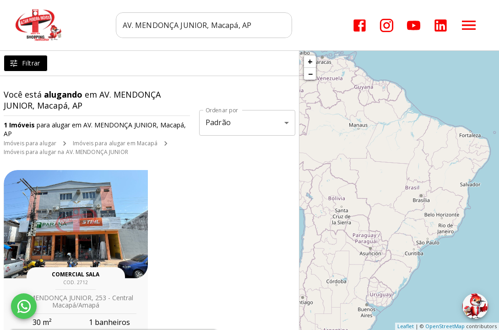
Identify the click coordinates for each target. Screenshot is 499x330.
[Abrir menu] (468, 25)
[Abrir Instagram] (387, 25)
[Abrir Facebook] (360, 25)
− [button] (310, 73)
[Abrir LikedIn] (441, 25)
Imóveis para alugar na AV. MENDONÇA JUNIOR (66, 152)
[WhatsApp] (24, 306)
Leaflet (405, 326)
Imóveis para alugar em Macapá (115, 143)
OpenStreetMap (445, 326)
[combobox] (204, 25)
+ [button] (310, 61)
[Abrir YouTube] (414, 25)
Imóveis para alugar (30, 143)
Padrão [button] (218, 122)
